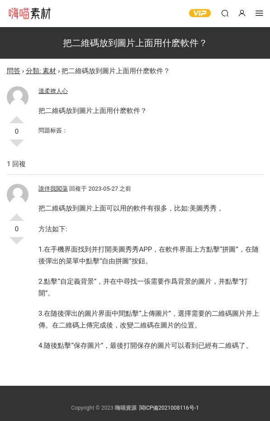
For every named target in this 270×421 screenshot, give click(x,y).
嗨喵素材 (29, 13)
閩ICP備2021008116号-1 (169, 408)
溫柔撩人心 (53, 91)
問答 (13, 71)
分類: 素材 (41, 71)
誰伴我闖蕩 (53, 188)
